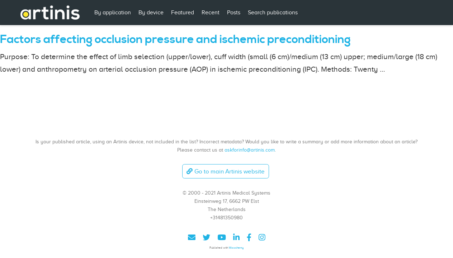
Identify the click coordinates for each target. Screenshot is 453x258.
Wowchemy (236, 247)
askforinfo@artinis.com (250, 150)
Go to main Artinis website (226, 171)
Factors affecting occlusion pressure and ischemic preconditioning (175, 40)
